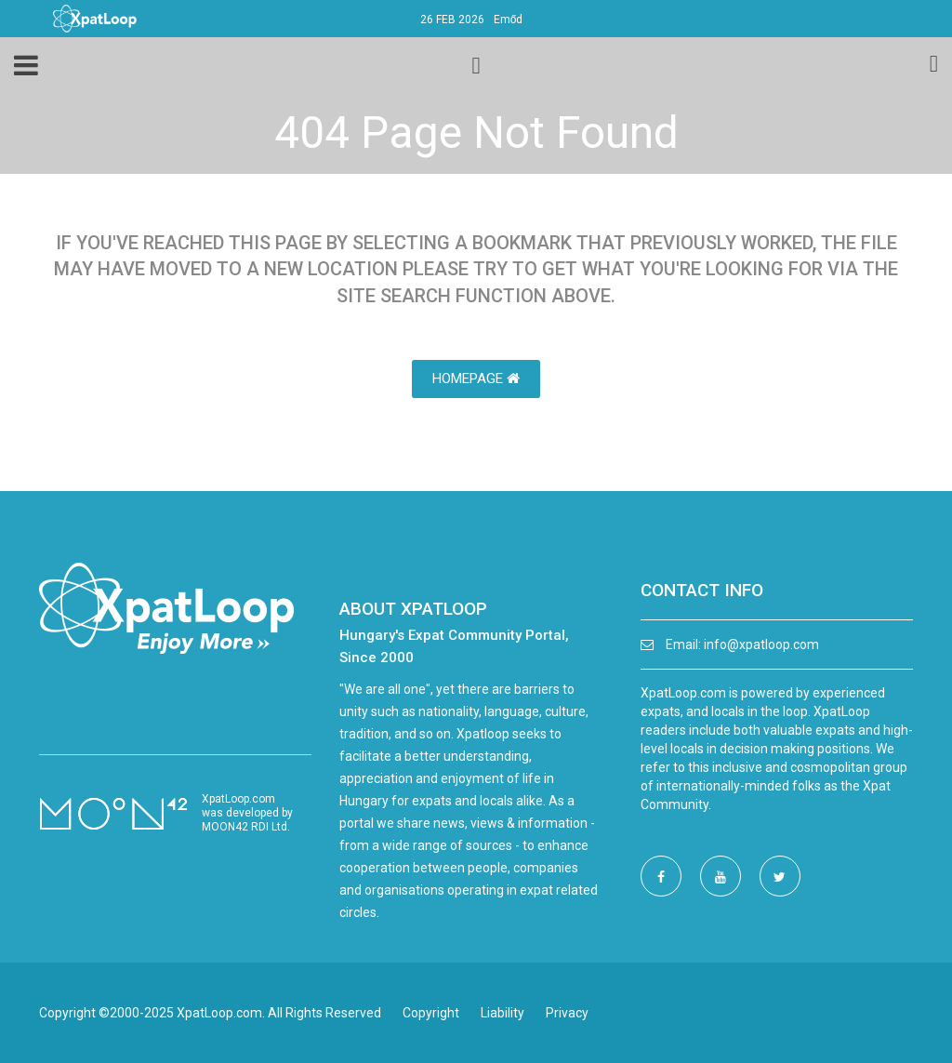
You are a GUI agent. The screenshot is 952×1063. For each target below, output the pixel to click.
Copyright (431, 1012)
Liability (502, 1012)
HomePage (476, 378)
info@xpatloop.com (761, 644)
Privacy (567, 1012)
